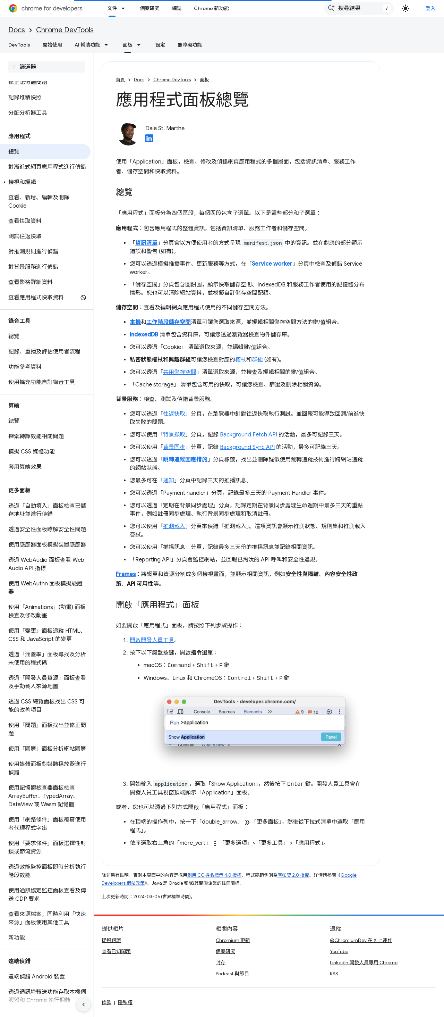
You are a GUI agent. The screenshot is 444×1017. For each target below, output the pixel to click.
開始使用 (52, 45)
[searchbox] (46, 67)
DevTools (19, 45)
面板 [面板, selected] (128, 45)
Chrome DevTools (65, 30)
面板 (204, 80)
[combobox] (359, 8)
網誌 (176, 8)
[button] (45, 182)
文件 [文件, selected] (112, 8)
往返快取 (174, 413)
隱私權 (125, 1002)
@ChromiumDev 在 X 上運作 (361, 940)
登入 (431, 8)
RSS (334, 973)
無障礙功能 (190, 45)
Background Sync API (247, 447)
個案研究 (149, 8)
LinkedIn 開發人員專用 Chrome (364, 962)
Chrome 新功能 (211, 8)
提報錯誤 (111, 940)
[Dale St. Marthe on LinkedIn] (149, 140)
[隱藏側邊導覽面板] (84, 1004)
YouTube (339, 951)
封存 (220, 962)
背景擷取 (174, 434)
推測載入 (174, 526)
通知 (168, 480)
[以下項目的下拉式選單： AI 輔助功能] (108, 45)
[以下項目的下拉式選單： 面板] (141, 45)
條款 (106, 1002)
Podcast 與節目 (232, 973)
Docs (16, 30)
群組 (257, 359)
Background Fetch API (248, 434)
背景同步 (174, 447)
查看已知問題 (116, 951)
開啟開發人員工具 (152, 640)
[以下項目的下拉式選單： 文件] (125, 8)
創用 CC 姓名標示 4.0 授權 (214, 875)
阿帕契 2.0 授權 (293, 875)
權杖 (240, 359)
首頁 (120, 80)
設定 (160, 45)
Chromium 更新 (233, 940)
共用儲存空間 (179, 372)
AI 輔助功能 (87, 45)
